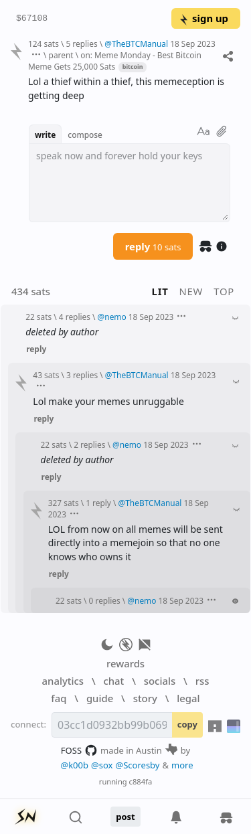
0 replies (104, 600)
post (125, 817)
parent (61, 55)
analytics (63, 680)
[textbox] (129, 182)
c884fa (141, 781)
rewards (125, 663)
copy (187, 724)
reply (153, 246)
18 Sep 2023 (193, 43)
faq (58, 698)
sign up (203, 18)
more (182, 765)
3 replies (82, 374)
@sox (101, 765)
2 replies (89, 444)
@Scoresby (137, 765)
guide (99, 698)
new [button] (191, 291)
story (145, 698)
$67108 (32, 19)
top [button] (224, 291)
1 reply (98, 502)
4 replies (74, 316)
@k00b (74, 765)
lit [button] (160, 291)
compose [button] (85, 134)
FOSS (79, 750)
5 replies (81, 43)
